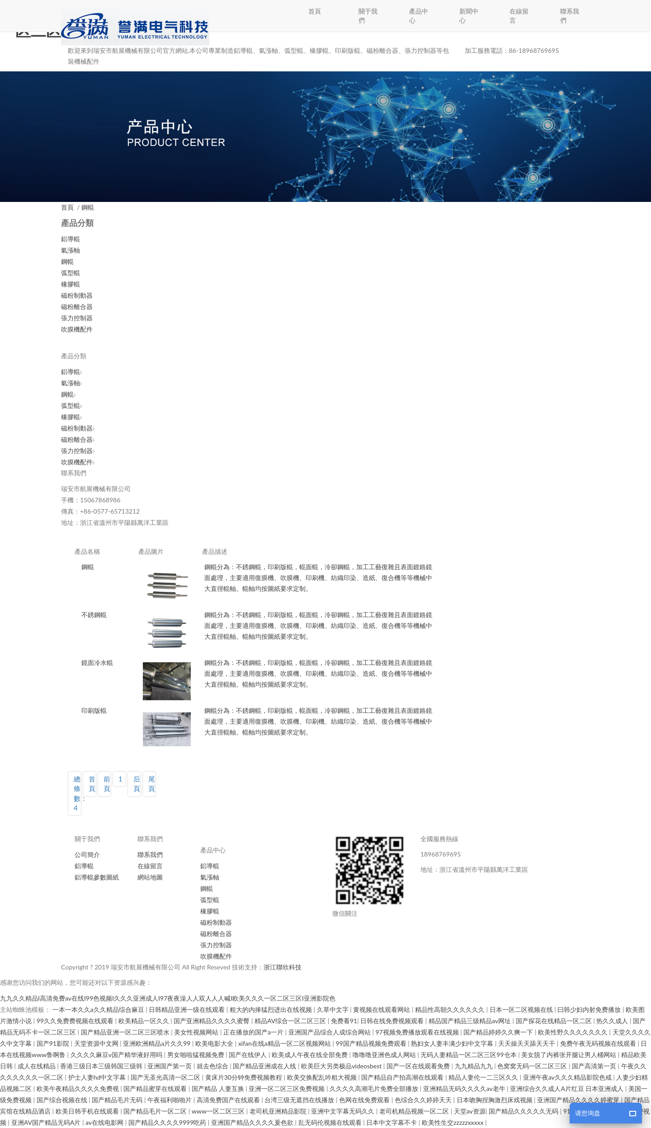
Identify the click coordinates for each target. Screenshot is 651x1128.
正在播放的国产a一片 (254, 1032)
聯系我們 (569, 15)
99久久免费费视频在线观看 (76, 1021)
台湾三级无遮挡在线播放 (300, 1100)
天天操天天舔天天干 (527, 1043)
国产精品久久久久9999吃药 (168, 1122)
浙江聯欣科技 (283, 967)
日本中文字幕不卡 (392, 1122)
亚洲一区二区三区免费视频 (287, 1088)
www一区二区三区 (219, 1111)
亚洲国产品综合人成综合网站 (330, 1032)
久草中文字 (333, 1009)
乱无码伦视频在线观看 (330, 1122)
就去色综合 (213, 1066)
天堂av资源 (470, 1111)
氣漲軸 (70, 250)
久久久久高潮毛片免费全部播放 (375, 1088)
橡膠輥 (70, 284)
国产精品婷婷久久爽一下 (499, 1032)
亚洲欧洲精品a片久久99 (157, 1043)
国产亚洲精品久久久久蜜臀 (212, 1021)
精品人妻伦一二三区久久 (484, 1077)
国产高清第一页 (595, 1066)
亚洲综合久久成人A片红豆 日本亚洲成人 (567, 1088)
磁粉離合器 (77, 306)
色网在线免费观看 (365, 1100)
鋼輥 (87, 207)
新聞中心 (468, 15)
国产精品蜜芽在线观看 (156, 1088)
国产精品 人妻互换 (218, 1088)
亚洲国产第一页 (170, 1066)
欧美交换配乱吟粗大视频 (323, 1077)
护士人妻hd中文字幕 (97, 1077)
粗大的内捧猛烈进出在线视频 (272, 1009)
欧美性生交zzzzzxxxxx (453, 1122)
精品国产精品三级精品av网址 (471, 1021)
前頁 (107, 783)
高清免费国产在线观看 (229, 1100)
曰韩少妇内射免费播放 (590, 1009)
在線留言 (518, 15)
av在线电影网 (105, 1122)
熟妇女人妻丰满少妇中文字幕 (453, 1043)
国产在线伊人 (249, 1054)
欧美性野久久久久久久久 (573, 1032)
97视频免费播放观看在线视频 (417, 1032)
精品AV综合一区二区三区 (291, 1021)
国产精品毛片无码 (118, 1100)
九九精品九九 (475, 1066)
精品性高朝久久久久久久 (450, 1009)
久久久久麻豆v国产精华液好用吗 (117, 1054)
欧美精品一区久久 (144, 1021)
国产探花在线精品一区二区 (555, 1021)
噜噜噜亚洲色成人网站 (385, 1054)
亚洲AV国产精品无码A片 (46, 1122)
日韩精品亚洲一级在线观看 (187, 1009)
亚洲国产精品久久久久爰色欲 (253, 1122)
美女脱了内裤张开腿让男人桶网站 (569, 1054)
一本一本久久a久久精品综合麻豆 (99, 1009)
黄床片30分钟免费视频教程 (244, 1077)
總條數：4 (77, 793)
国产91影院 (54, 1043)
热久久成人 (613, 1021)
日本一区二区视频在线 (522, 1009)
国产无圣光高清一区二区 (166, 1077)
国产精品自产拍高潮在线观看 (403, 1077)
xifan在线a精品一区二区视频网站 (285, 1043)
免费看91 (344, 1021)
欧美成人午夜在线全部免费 (310, 1054)
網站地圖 (150, 877)
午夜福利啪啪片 (170, 1100)
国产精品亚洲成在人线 (265, 1066)
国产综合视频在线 (63, 1100)
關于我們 (368, 15)
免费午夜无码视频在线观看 (599, 1043)
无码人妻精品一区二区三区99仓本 (469, 1054)
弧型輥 (70, 272)
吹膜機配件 (77, 329)
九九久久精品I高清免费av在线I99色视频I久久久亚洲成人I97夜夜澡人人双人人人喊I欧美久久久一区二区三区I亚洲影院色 (167, 998)
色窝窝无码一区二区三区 (533, 1066)
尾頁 (151, 783)
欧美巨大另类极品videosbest (342, 1066)
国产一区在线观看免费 (419, 1066)
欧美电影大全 (215, 1043)
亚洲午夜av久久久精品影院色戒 (568, 1077)
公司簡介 (87, 854)
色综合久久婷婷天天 (424, 1100)
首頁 (314, 11)
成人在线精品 (37, 1066)
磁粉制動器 (77, 295)
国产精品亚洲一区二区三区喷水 (126, 1032)
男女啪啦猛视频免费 (196, 1054)
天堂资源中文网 (97, 1043)
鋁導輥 (70, 239)
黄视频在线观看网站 (382, 1009)
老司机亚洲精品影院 (279, 1111)
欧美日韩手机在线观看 (88, 1111)
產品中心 (418, 15)
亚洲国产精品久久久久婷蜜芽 (579, 1100)
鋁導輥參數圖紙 (97, 877)
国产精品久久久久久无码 (524, 1111)
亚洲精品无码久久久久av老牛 (465, 1088)
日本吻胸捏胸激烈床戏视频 (495, 1100)
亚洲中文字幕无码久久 (343, 1111)
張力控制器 (77, 318)
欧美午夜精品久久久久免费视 (79, 1088)
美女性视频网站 (197, 1032)
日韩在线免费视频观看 (392, 1021)
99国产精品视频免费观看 (371, 1043)
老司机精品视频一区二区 (415, 1111)
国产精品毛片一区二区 (156, 1111)
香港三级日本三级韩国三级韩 (102, 1066)
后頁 (136, 783)
